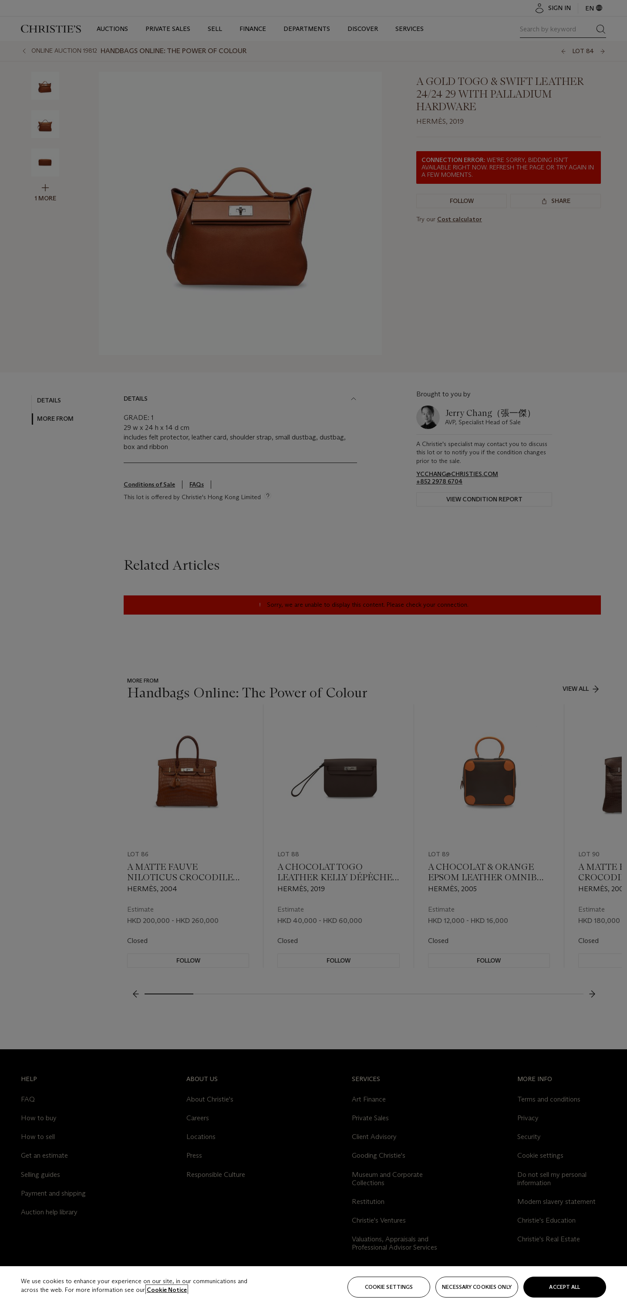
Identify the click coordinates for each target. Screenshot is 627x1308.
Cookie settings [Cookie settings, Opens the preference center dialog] (389, 1287)
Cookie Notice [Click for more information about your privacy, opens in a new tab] (167, 1290)
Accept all (564, 1287)
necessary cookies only (477, 1287)
